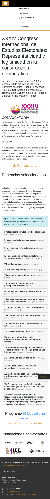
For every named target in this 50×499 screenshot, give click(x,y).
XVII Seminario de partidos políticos (21, 358)
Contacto (22, 465)
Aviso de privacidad (10, 465)
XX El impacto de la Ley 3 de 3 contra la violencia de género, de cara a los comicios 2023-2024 (24, 386)
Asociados (25, 27)
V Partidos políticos (13, 264)
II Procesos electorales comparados (21, 240)
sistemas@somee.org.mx (26, 494)
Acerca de (24, 13)
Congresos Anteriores (24, 18)
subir (44, 377)
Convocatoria (25, 165)
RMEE (24, 22)
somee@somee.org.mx (13, 492)
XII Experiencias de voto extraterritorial (22, 315)
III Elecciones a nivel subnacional (19, 248)
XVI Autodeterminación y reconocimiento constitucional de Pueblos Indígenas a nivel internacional (24, 349)
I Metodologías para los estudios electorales (24, 232)
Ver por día (12, 423)
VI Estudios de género (14, 270)
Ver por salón (36, 423)
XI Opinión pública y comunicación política (24, 307)
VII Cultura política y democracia (19, 275)
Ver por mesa (24, 423)
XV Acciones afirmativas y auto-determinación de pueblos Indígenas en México (22, 339)
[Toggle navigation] (5, 3)
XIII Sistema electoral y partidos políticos (23, 323)
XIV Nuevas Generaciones (16, 331)
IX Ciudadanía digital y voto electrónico (22, 291)
